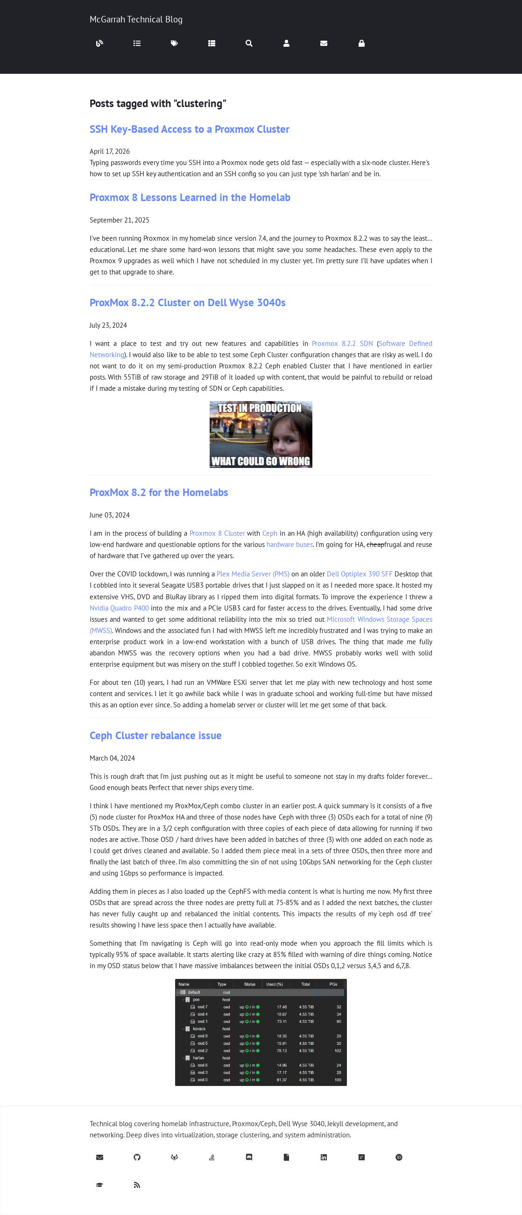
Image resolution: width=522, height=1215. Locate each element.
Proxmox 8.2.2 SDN (342, 343)
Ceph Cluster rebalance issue (156, 735)
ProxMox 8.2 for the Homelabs (159, 492)
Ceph (269, 533)
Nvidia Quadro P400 (119, 608)
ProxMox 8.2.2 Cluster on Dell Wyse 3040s (188, 302)
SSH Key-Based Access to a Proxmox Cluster (189, 129)
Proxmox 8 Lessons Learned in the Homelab (190, 197)
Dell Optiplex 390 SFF (360, 573)
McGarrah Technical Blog (136, 19)
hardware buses (290, 544)
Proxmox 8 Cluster (217, 533)
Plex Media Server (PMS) (253, 573)
